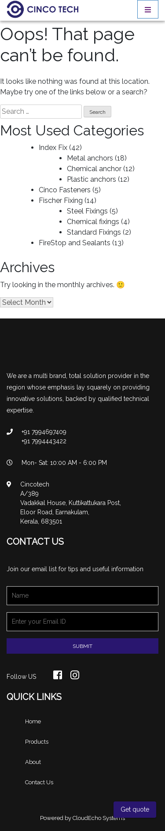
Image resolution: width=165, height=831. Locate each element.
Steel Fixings (87, 211)
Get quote (135, 809)
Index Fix (53, 147)
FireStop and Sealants (74, 243)
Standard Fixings (94, 232)
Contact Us (39, 782)
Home (33, 721)
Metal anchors (90, 158)
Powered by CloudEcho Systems (82, 818)
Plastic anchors (91, 179)
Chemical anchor (94, 169)
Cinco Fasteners (65, 190)
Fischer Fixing (61, 200)
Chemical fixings (93, 221)
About (33, 762)
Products (36, 741)
